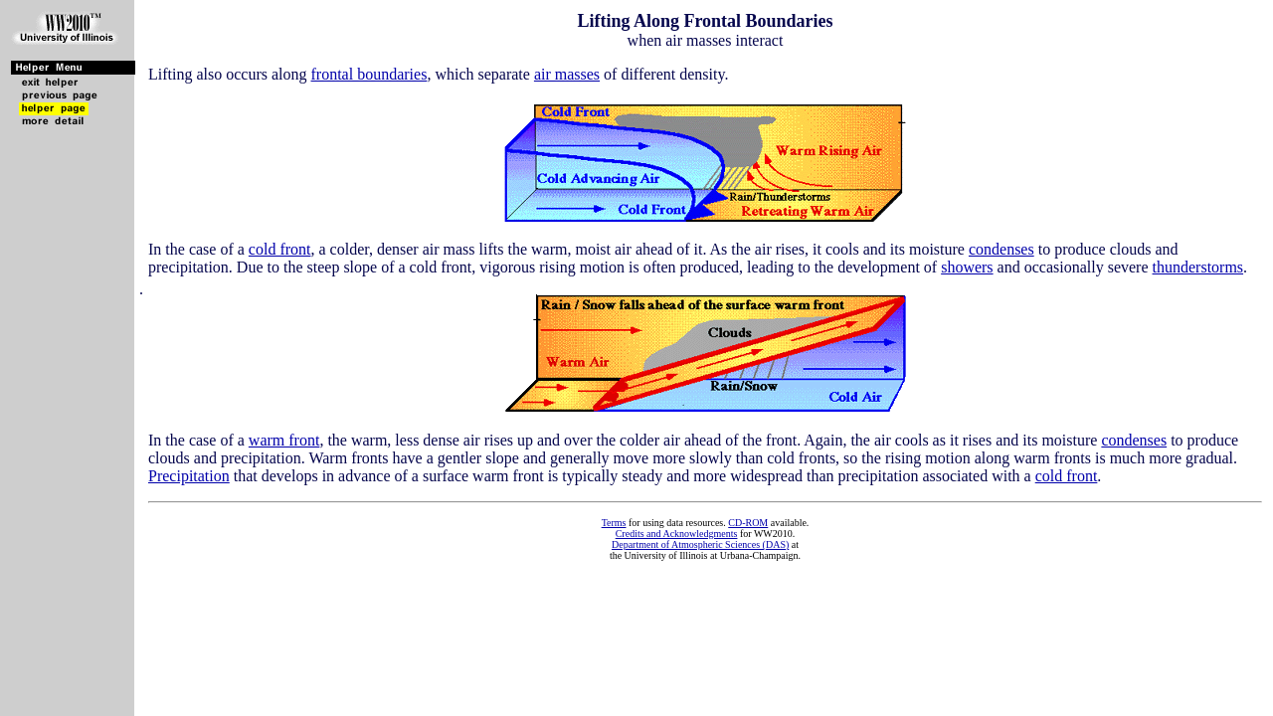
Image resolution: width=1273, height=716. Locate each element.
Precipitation (189, 475)
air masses (567, 74)
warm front (284, 440)
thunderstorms (1198, 267)
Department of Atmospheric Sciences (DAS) (700, 544)
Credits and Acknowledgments (677, 533)
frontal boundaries (369, 74)
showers (967, 267)
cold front (280, 249)
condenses (1001, 249)
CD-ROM (748, 522)
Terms (614, 522)
